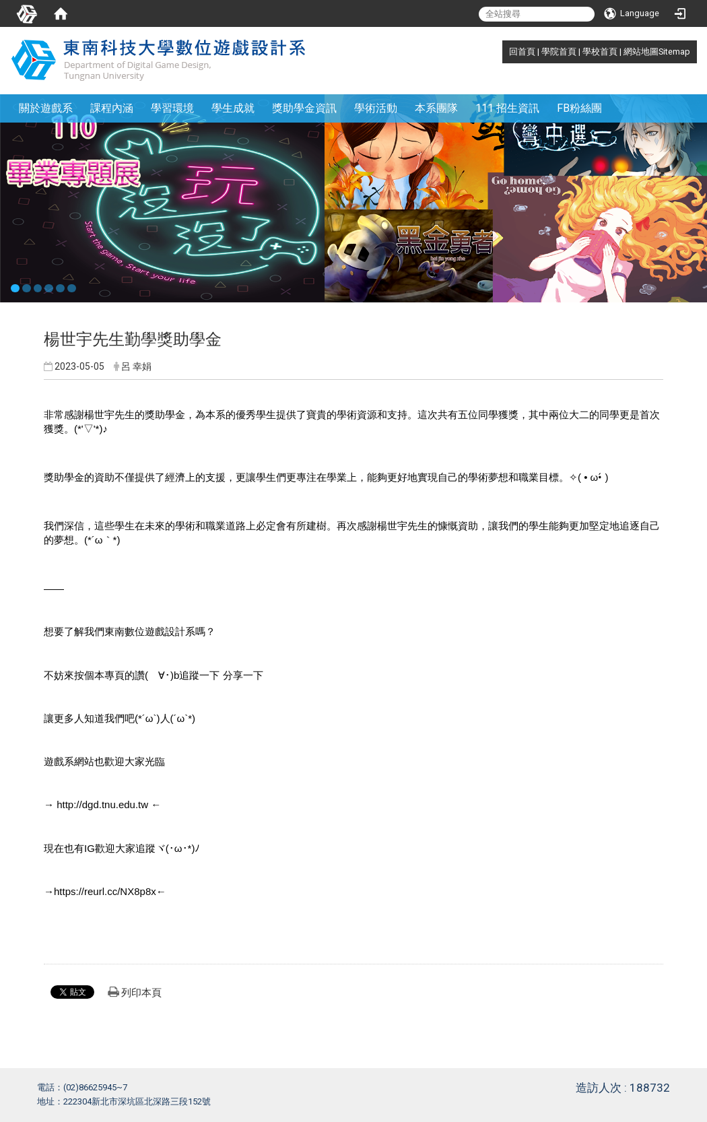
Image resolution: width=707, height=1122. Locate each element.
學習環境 (172, 108)
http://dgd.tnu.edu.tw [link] (102, 804)
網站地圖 (641, 51)
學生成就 (233, 108)
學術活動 (375, 108)
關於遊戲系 (46, 108)
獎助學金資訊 (304, 108)
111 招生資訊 (507, 108)
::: (502, 51)
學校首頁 (599, 51)
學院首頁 (558, 51)
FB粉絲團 (579, 108)
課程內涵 (111, 108)
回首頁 (522, 51)
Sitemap (674, 51)
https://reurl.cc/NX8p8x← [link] (110, 891)
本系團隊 (436, 108)
